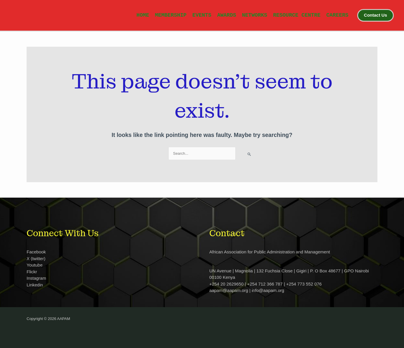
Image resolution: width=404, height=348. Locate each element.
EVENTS (201, 15)
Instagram (36, 278)
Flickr (32, 271)
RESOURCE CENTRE (296, 15)
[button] (375, 15)
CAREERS (337, 15)
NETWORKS (254, 15)
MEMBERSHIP (171, 15)
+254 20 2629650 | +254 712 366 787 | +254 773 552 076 (265, 283)
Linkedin (35, 284)
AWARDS (226, 15)
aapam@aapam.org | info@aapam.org (246, 290)
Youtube (35, 264)
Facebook (36, 251)
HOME (143, 15)
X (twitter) (36, 258)
